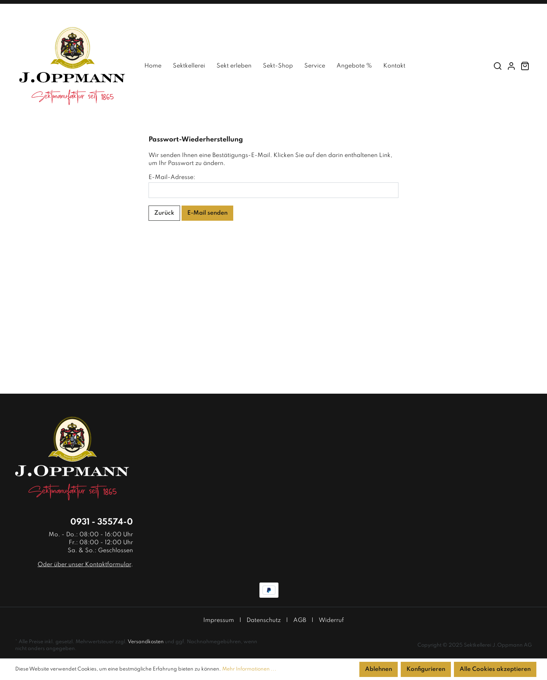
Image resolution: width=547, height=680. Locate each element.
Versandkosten (146, 641)
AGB (299, 620)
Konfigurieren (425, 669)
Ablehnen (378, 669)
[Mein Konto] (511, 66)
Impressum (218, 620)
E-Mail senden (207, 213)
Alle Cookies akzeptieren (495, 669)
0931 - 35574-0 (101, 522)
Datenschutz (264, 620)
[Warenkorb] (525, 66)
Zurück (164, 213)
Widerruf (331, 620)
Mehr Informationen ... (249, 669)
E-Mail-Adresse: (172, 177)
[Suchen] (497, 66)
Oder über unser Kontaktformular (84, 565)
